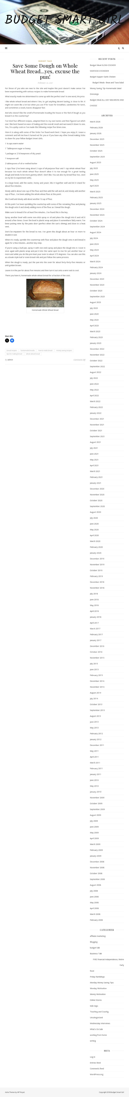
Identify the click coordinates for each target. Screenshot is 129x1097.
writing (93, 1040)
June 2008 (94, 896)
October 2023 (96, 290)
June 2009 (94, 826)
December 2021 (97, 419)
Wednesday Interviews (100, 1023)
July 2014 (94, 698)
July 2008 (94, 891)
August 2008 (95, 885)
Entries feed (95, 1062)
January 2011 (95, 774)
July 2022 (94, 378)
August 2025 (95, 162)
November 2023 (97, 284)
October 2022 (96, 360)
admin (10, 359)
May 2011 (94, 751)
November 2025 (97, 145)
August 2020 (95, 512)
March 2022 (95, 401)
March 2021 (95, 471)
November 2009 (97, 797)
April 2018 (94, 611)
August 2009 (95, 815)
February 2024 (96, 267)
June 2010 (94, 780)
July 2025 (94, 168)
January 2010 (95, 791)
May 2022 (94, 389)
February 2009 (96, 850)
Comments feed (97, 1068)
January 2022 (95, 413)
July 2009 (94, 821)
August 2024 (95, 232)
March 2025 (95, 191)
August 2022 (95, 372)
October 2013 (96, 704)
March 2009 (95, 844)
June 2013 (94, 722)
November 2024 (97, 215)
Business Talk (96, 953)
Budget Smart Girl (64, 20)
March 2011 (95, 762)
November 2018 (97, 588)
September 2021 (97, 436)
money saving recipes (64, 350)
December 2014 (97, 681)
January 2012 (95, 739)
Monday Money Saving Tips (102, 982)
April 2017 (94, 622)
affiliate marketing (98, 936)
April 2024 (94, 255)
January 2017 (95, 640)
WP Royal (20, 1092)
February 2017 (96, 634)
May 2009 (94, 832)
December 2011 (97, 745)
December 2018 (97, 582)
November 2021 (97, 424)
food (92, 971)
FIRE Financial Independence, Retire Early (108, 962)
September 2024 (97, 226)
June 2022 (94, 384)
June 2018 (94, 599)
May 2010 (94, 786)
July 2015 (94, 663)
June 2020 (94, 523)
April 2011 (94, 756)
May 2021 (94, 459)
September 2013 (97, 710)
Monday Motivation (98, 988)
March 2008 (95, 914)
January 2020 (95, 553)
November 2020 (97, 494)
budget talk (45, 61)
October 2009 (96, 803)
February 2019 (96, 576)
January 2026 (95, 133)
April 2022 (94, 395)
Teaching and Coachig (99, 1011)
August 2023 (95, 302)
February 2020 (96, 547)
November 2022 (97, 354)
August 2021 (95, 442)
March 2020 (95, 541)
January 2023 (95, 343)
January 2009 (95, 856)
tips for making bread (14, 354)
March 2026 (95, 121)
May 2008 (94, 902)
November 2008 (97, 867)
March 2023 (95, 331)
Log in (92, 1057)
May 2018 (94, 605)
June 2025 (94, 174)
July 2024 (94, 238)
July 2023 (94, 308)
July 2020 (94, 518)
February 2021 (96, 477)
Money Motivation (98, 994)
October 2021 (96, 430)
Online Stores (96, 1000)
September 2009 (97, 809)
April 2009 (94, 838)
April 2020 (94, 535)
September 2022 (97, 366)
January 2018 (95, 617)
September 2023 (97, 296)
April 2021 (94, 465)
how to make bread (45, 350)
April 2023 (94, 325)
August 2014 (95, 692)
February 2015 (96, 675)
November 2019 (97, 564)
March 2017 (95, 628)
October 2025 (96, 150)
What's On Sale (96, 1029)
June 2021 (94, 453)
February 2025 (96, 197)
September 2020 (97, 506)
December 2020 (97, 488)
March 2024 (95, 261)
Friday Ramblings (97, 976)
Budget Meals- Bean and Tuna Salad (107, 82)
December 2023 (97, 279)
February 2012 (96, 733)
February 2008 (96, 920)
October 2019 (96, 570)
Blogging (94, 942)
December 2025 (97, 139)
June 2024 (94, 244)
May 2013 (94, 727)
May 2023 (94, 319)
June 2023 (94, 314)
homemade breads (28, 350)
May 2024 (94, 250)
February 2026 (96, 127)
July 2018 (94, 593)
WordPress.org (96, 1074)
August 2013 (95, 716)
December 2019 (97, 558)
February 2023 (96, 337)
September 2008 (97, 879)
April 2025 (94, 185)
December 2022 (97, 349)
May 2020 (94, 529)
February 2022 (96, 407)
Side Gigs (94, 1006)
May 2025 (94, 180)
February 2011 (96, 768)
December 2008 (97, 861)
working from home (98, 1035)
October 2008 (96, 873)
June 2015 (94, 669)
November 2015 (97, 657)
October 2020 (96, 500)
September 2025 (97, 156)
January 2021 (95, 483)
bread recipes (12, 350)
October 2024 (96, 220)
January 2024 (95, 273)
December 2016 (97, 646)
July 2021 (94, 448)
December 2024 (97, 209)
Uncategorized (96, 1017)
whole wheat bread (33, 354)
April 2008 (94, 908)
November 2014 (97, 687)
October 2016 (96, 652)
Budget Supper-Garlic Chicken (103, 76)
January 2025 (95, 203)
